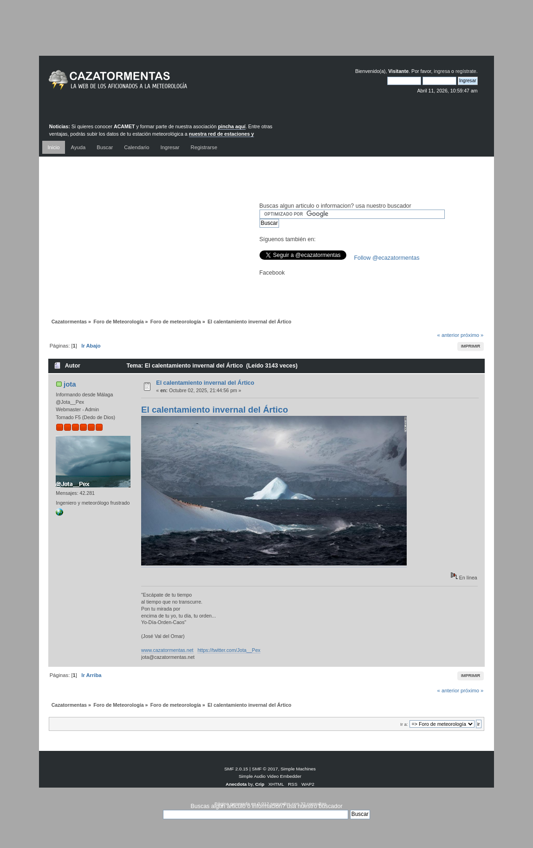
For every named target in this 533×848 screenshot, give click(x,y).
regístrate (465, 71)
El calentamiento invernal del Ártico (205, 383)
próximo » (472, 335)
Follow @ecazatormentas (387, 258)
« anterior (448, 335)
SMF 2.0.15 (236, 768)
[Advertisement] (267, 35)
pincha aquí (231, 126)
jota (70, 384)
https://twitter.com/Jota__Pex (228, 650)
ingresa (442, 71)
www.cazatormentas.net (167, 650)
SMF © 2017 (265, 768)
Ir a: (404, 724)
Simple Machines (298, 768)
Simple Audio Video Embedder (270, 776)
